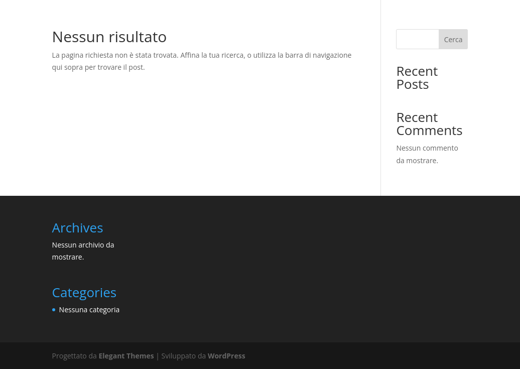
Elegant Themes (126, 355)
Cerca (453, 39)
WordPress (226, 355)
